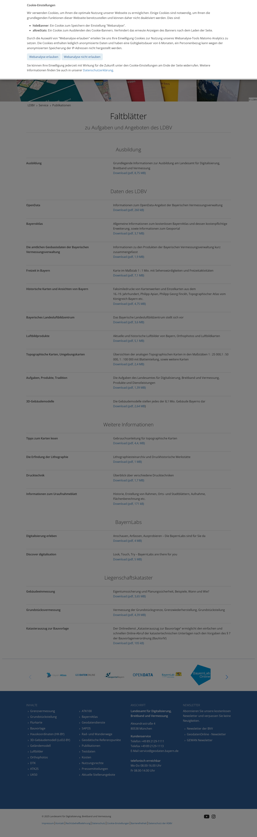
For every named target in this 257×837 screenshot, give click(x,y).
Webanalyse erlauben (43, 57)
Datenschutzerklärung (98, 70)
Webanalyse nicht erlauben (82, 57)
